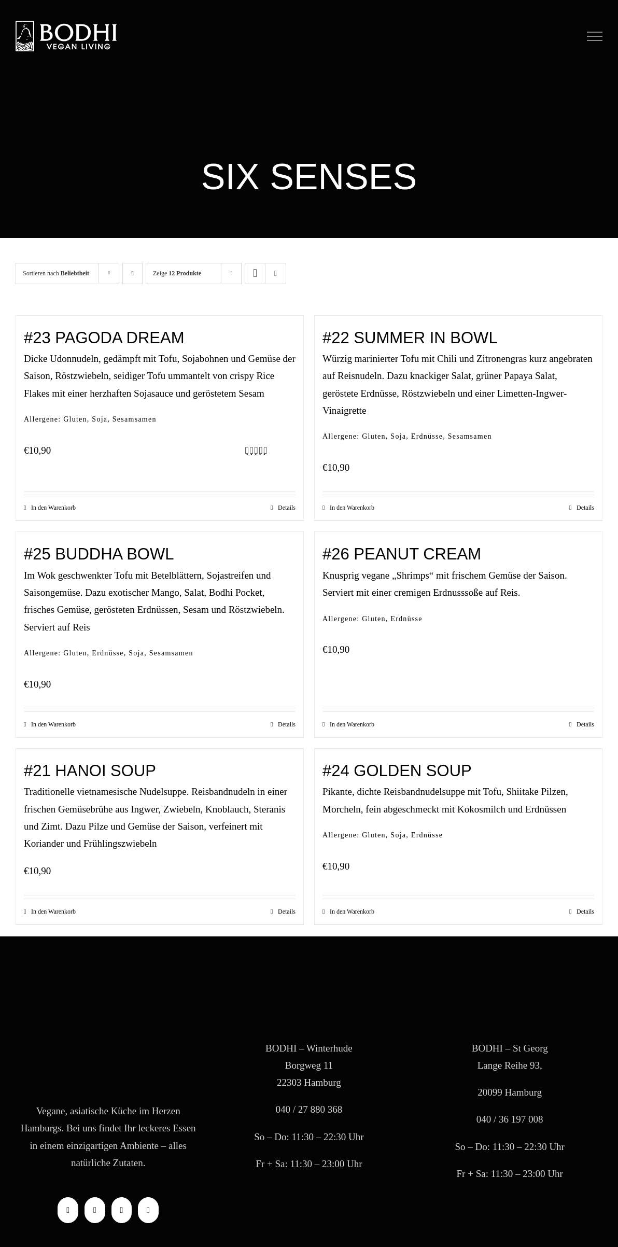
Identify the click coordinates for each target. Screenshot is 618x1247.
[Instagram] (95, 1210)
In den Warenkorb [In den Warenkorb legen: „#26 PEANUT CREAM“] (352, 724)
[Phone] (148, 1210)
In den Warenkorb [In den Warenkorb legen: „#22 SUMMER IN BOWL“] (352, 507)
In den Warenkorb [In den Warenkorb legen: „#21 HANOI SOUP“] (53, 911)
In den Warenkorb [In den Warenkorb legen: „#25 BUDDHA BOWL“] (53, 724)
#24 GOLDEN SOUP (397, 771)
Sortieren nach (56, 273)
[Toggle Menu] (595, 36)
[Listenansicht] (275, 273)
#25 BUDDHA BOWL (99, 554)
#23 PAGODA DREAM (104, 338)
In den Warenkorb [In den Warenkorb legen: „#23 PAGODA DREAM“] (53, 507)
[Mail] (121, 1210)
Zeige (177, 273)
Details (287, 507)
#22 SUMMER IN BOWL (410, 338)
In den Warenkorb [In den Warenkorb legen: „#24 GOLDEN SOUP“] (352, 911)
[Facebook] (68, 1210)
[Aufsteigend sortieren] (132, 273)
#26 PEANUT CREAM (401, 554)
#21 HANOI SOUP (90, 771)
